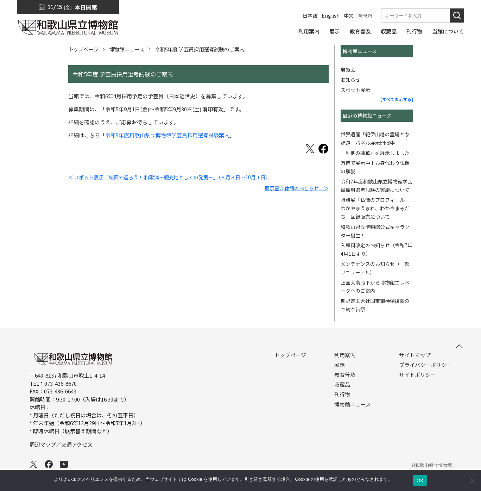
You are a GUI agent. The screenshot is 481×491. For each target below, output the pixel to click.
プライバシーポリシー (425, 365)
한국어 (365, 15)
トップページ (83, 49)
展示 (339, 365)
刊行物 (342, 394)
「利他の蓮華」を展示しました (375, 152)
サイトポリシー (417, 375)
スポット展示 (355, 89)
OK (420, 480)
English (331, 15)
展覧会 (348, 69)
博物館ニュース (126, 49)
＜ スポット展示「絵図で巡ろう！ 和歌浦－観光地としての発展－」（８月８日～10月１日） (169, 177)
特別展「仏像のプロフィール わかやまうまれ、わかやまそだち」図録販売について (375, 208)
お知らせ (350, 79)
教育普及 (344, 375)
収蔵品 (342, 384)
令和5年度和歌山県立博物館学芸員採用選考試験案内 (167, 135)
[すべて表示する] (396, 99)
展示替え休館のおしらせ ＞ (297, 188)
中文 (349, 15)
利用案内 (344, 355)
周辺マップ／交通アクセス (61, 444)
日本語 (310, 15)
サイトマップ (415, 355)
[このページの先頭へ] (459, 346)
